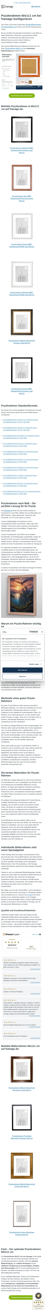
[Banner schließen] (42, 632)
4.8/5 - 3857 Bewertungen (22, 3)
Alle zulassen (22, 670)
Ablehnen (22, 676)
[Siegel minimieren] (43, 1295)
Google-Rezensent (35, 969)
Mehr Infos (36, 934)
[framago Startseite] (7, 6)
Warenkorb (36, 6)
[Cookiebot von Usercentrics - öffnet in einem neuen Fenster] (29, 632)
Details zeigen (34, 664)
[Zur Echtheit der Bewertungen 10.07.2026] (38, 1308)
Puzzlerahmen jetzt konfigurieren (21, 95)
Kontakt (29, 895)
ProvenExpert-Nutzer (34, 1015)
